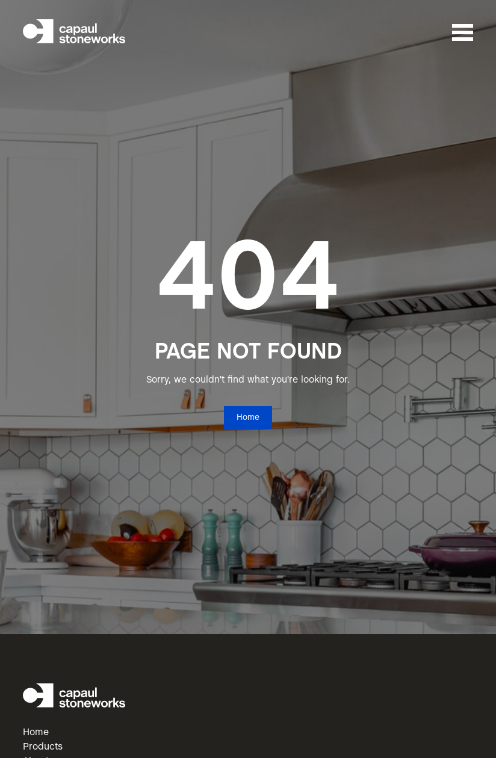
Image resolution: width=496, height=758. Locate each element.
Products (43, 746)
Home (248, 418)
